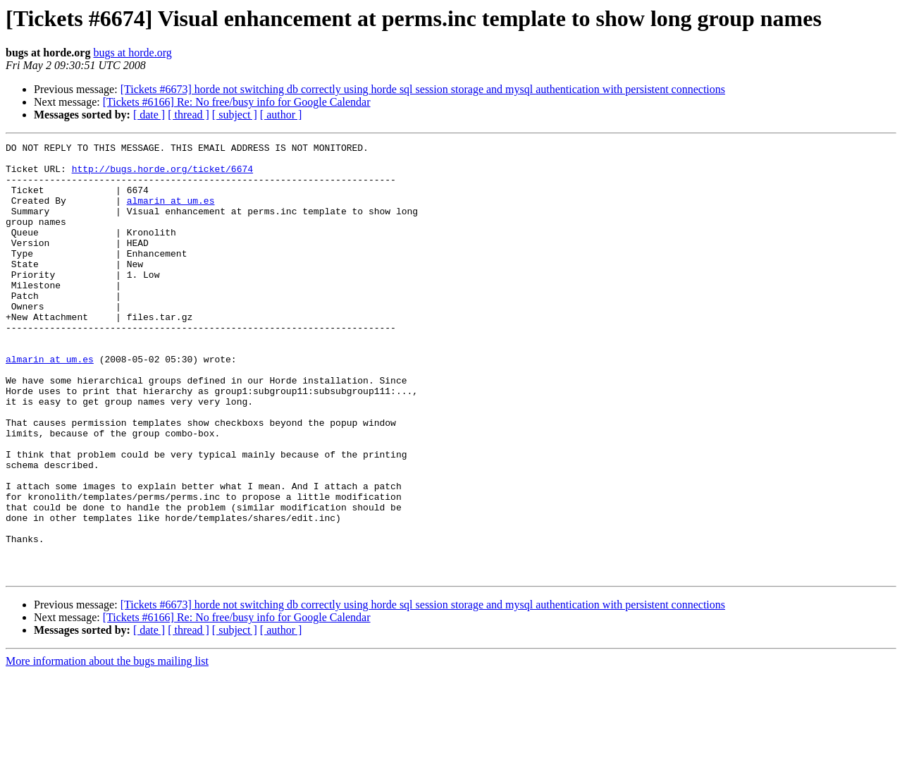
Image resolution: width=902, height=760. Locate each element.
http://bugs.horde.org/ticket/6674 (162, 174)
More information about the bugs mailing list (107, 748)
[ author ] (281, 115)
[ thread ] (188, 115)
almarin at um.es (171, 213)
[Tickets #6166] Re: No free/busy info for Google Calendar (237, 102)
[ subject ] (234, 115)
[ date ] (149, 115)
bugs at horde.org (132, 53)
